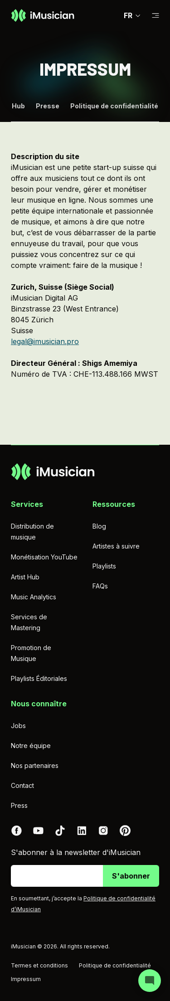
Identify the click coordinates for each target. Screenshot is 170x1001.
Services (27, 504)
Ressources (113, 504)
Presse (47, 107)
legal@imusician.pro (45, 341)
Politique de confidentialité (114, 107)
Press (19, 805)
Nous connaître (39, 703)
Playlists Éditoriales (39, 678)
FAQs (100, 586)
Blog (99, 526)
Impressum (26, 979)
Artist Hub (25, 577)
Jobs (18, 725)
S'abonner (131, 875)
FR (132, 15)
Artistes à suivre (116, 546)
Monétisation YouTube (44, 557)
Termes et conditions (39, 965)
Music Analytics (33, 597)
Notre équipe (31, 745)
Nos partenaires (34, 765)
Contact (22, 785)
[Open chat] (149, 980)
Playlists (104, 566)
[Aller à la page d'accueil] (42, 15)
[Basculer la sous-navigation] (155, 15)
